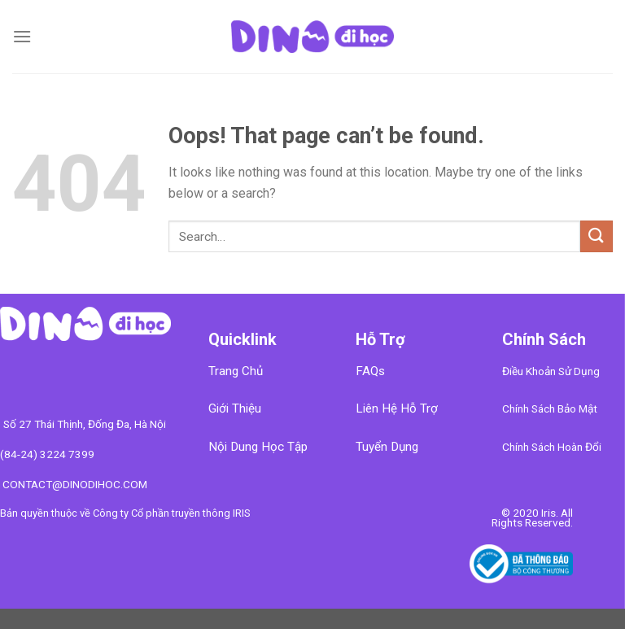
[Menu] (22, 36)
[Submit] (596, 236)
